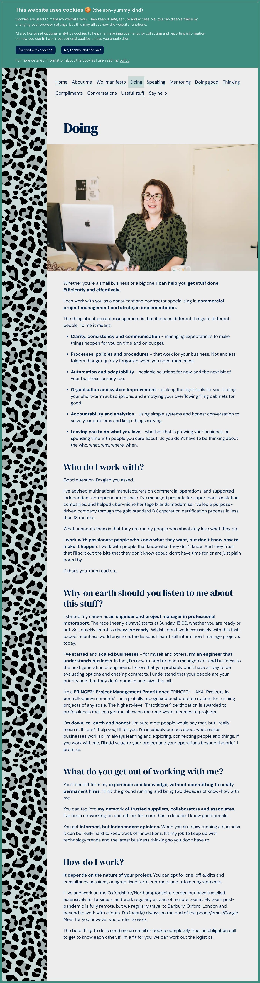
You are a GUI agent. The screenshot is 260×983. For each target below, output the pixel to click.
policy (124, 60)
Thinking (231, 82)
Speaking (156, 82)
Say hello (158, 93)
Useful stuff (132, 93)
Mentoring (180, 82)
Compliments (69, 93)
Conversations (102, 93)
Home (61, 82)
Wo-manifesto (111, 82)
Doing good (206, 82)
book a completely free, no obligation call (194, 930)
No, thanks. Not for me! (82, 50)
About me (82, 82)
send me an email (128, 930)
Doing (136, 82)
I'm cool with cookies (35, 50)
